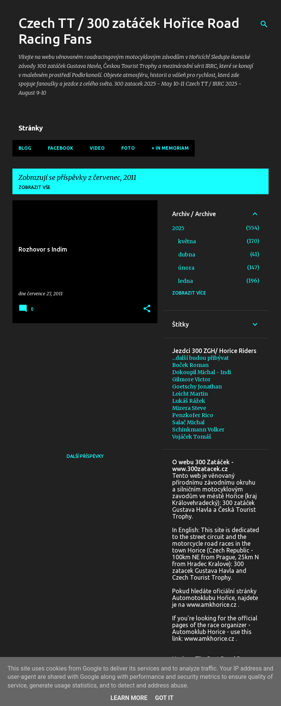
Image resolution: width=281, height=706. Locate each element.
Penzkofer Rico (192, 415)
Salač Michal (188, 422)
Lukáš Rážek (188, 401)
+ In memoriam (170, 148)
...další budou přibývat (200, 358)
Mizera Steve (189, 408)
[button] (146, 309)
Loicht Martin (190, 393)
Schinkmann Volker (198, 429)
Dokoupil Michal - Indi (201, 372)
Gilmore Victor (191, 379)
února (186, 267)
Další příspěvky (85, 456)
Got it (164, 697)
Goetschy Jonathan (197, 386)
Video (97, 148)
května (187, 241)
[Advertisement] (82, 381)
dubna (186, 254)
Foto (128, 148)
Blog (24, 148)
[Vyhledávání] (264, 24)
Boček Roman (190, 365)
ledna (185, 281)
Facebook (60, 148)
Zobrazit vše (34, 187)
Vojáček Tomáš (191, 436)
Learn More (128, 697)
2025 (178, 228)
